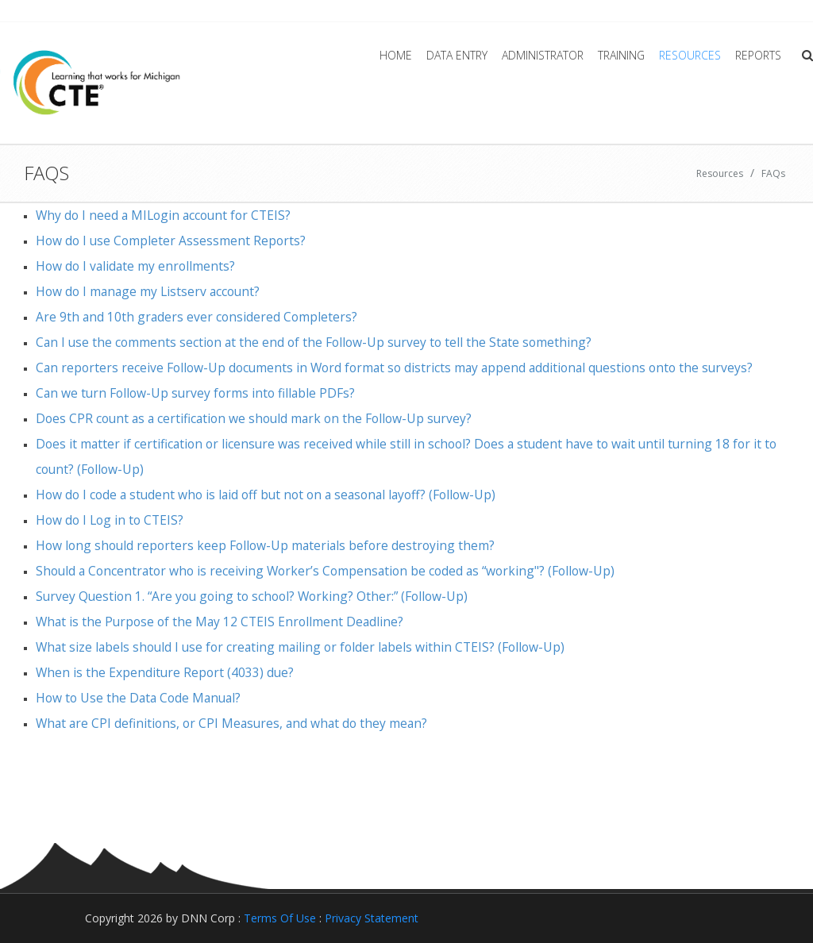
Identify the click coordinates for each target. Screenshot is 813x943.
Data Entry (456, 55)
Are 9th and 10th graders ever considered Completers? (196, 316)
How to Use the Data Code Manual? (138, 697)
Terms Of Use (280, 918)
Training (621, 55)
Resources (690, 55)
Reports (758, 55)
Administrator (543, 55)
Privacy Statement (371, 918)
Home (396, 55)
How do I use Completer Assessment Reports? (171, 240)
